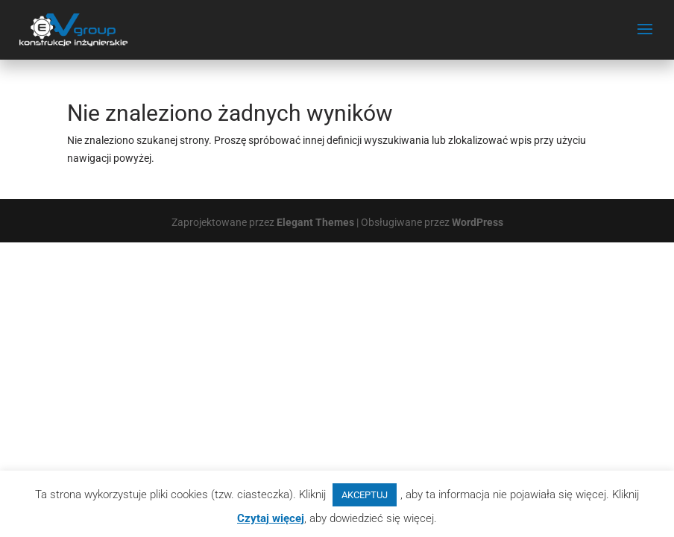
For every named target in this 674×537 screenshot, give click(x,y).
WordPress (477, 222)
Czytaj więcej (270, 518)
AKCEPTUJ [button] (364, 494)
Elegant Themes (315, 222)
